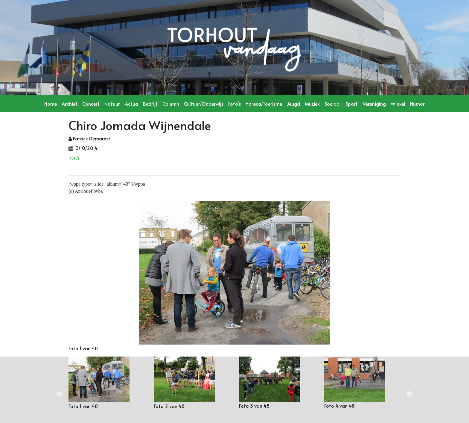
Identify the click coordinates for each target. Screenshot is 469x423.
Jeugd (293, 103)
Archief (69, 103)
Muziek (312, 103)
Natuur (112, 103)
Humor (417, 103)
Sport (351, 103)
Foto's (234, 103)
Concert (91, 103)
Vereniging (374, 103)
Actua (131, 103)
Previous (60, 394)
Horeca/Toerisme (264, 103)
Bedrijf (150, 103)
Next (409, 394)
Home (50, 103)
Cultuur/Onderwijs (203, 103)
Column (170, 103)
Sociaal (333, 103)
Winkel (398, 103)
